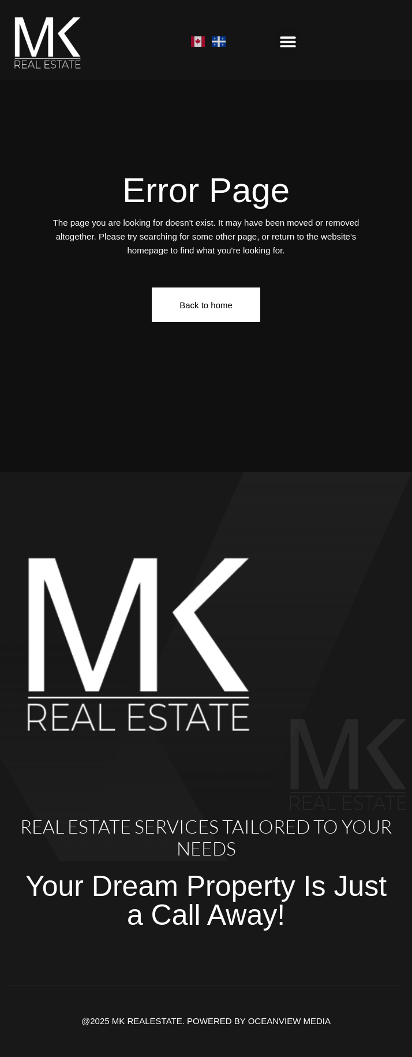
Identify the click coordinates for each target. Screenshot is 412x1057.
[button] (288, 41)
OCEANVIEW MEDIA (289, 1021)
